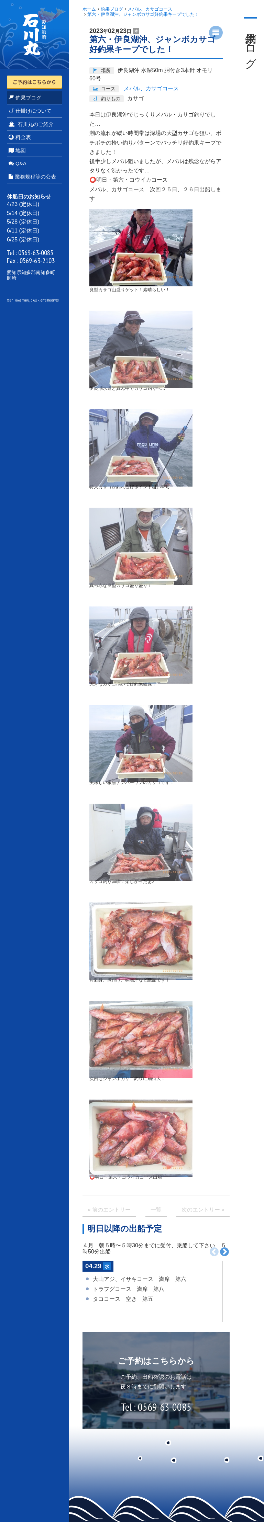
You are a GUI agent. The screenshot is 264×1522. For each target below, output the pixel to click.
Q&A (17, 163)
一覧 (156, 1210)
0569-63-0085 (35, 252)
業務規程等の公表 (32, 177)
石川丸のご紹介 (31, 124)
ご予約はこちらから (34, 81)
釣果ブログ (25, 98)
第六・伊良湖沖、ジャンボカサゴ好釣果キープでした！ (143, 14)
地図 (17, 150)
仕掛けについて (30, 111)
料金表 (20, 137)
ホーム (89, 9)
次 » (203, 1210)
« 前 (109, 1210)
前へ (214, 1252)
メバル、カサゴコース (150, 9)
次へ (224, 1252)
